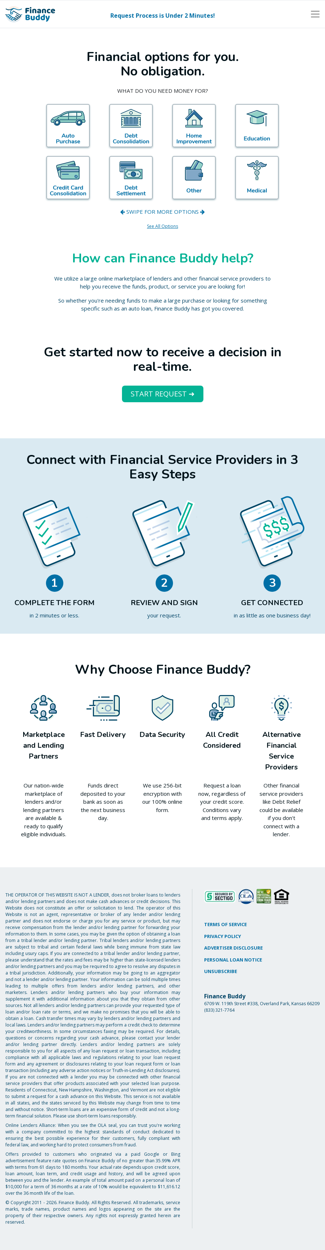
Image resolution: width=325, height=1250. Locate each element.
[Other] (194, 177)
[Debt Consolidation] (131, 125)
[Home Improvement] (194, 125)
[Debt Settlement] (131, 177)
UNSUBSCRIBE (220, 971)
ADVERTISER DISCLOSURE (233, 948)
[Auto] (68, 125)
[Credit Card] (68, 177)
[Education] (257, 125)
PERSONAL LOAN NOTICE (233, 959)
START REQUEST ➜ (163, 394)
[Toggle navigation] (315, 14)
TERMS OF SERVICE (225, 924)
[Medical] (257, 177)
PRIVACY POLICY (222, 936)
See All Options (162, 226)
